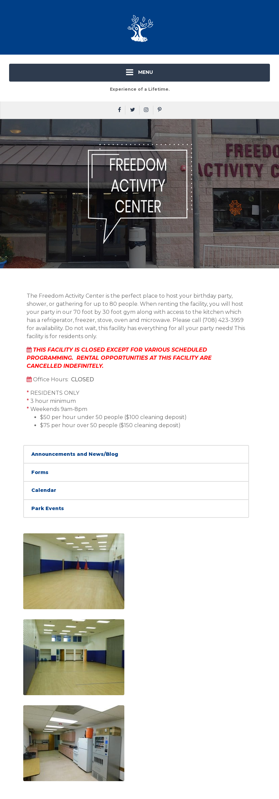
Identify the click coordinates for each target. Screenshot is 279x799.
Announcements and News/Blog (74, 454)
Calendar (43, 490)
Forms (40, 472)
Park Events (47, 508)
